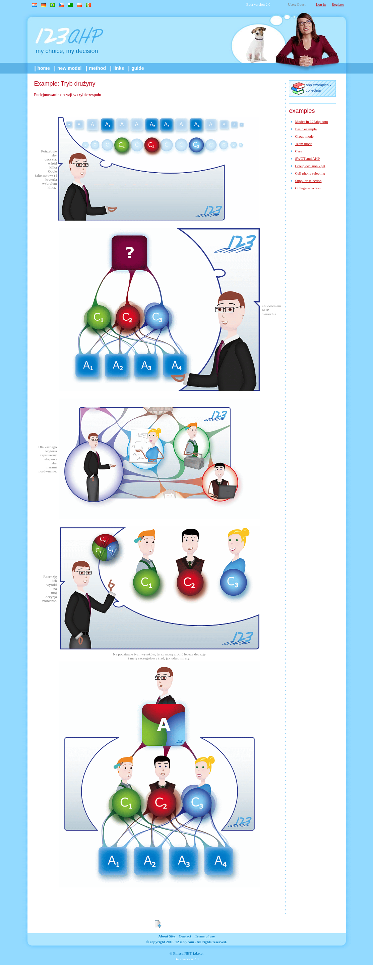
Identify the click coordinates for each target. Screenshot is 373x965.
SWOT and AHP (307, 158)
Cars (298, 151)
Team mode (303, 144)
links (117, 68)
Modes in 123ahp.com (311, 122)
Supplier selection (308, 181)
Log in (321, 4)
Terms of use (204, 936)
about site (167, 936)
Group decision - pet (310, 166)
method (96, 68)
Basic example (305, 129)
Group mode (304, 136)
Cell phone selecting (310, 173)
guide (136, 68)
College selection (307, 188)
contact (185, 936)
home (42, 68)
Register (338, 4)
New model (68, 68)
